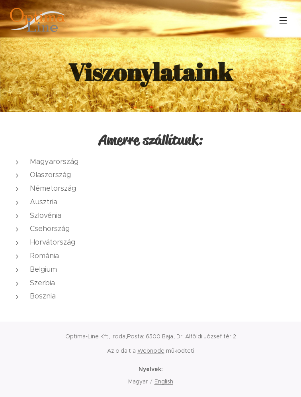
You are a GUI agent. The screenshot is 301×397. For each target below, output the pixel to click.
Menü (283, 20)
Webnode (150, 350)
